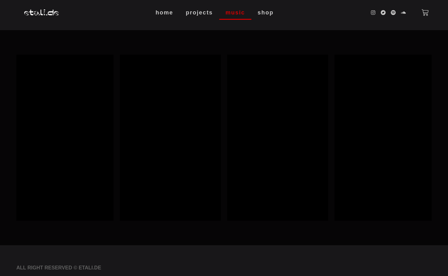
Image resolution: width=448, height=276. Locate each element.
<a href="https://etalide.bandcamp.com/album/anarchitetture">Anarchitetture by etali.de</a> (383, 137)
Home (164, 12)
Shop (266, 12)
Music (235, 12)
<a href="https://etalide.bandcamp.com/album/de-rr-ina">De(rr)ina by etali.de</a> (65, 137)
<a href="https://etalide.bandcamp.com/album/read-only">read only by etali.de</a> (277, 137)
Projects (199, 12)
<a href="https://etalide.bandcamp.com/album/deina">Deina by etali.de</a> (170, 137)
